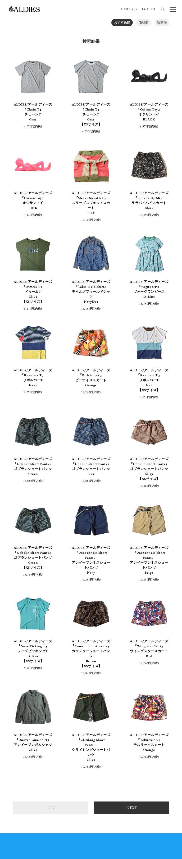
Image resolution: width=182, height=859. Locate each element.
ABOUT (102, 720)
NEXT (132, 649)
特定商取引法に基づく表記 (42, 730)
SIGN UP (91, 817)
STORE (81, 720)
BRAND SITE (127, 720)
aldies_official (98, 763)
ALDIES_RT (42, 768)
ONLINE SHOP (56, 720)
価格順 (144, 22)
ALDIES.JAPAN (156, 765)
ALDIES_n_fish (44, 763)
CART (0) (129, 9)
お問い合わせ (150, 730)
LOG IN (148, 9)
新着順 (162, 22)
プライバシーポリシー (114, 730)
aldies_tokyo (98, 768)
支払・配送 (79, 730)
